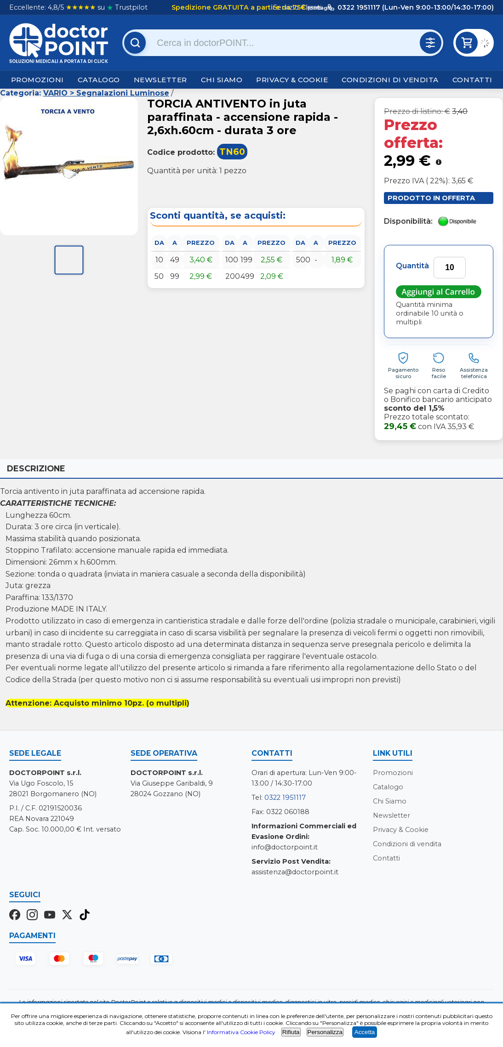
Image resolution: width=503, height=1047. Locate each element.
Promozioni (37, 79)
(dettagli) (319, 8)
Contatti (472, 79)
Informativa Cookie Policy (241, 1032)
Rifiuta (291, 1032)
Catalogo (99, 79)
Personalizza (325, 1032)
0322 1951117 (285, 797)
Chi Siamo (222, 79)
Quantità (412, 265)
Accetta (364, 1032)
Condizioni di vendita (390, 79)
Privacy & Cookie (292, 79)
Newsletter (160, 79)
